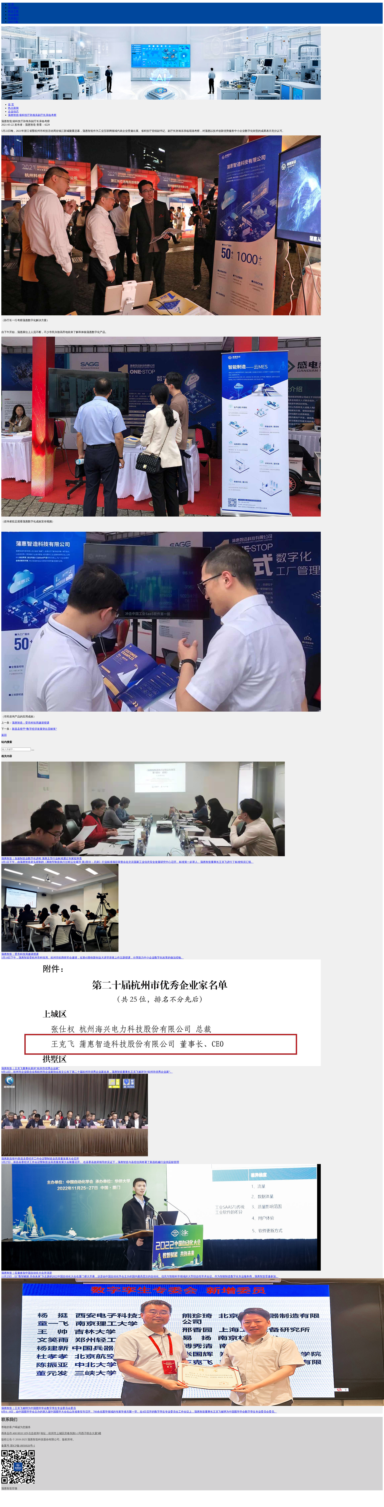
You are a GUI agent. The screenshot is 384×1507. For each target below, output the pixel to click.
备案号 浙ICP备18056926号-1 (18, 1445)
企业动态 (13, 111)
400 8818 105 (20, 1433)
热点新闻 (13, 108)
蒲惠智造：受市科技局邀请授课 (30, 722)
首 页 (11, 104)
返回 (4, 735)
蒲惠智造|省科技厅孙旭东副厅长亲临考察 (32, 115)
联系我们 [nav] (13, 18)
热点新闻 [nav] (13, 14)
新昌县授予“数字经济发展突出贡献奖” (34, 728)
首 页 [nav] (11, 4)
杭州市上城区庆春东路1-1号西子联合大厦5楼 (70, 1433)
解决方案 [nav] (13, 11)
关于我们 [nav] (13, 7)
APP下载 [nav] (13, 21)
